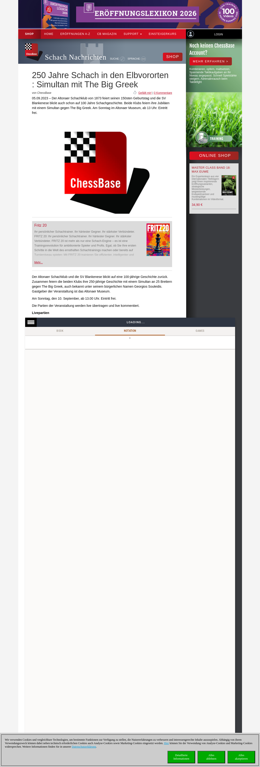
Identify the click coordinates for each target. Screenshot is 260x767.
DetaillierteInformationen (181, 757)
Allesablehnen (211, 757)
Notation (130, 330)
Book (60, 330)
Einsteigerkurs (162, 34)
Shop (29, 34)
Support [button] (133, 34)
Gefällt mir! (145, 92)
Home (49, 34)
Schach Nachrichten (76, 57)
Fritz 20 (40, 225)
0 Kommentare (163, 92)
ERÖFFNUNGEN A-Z (75, 34)
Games (200, 330)
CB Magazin (107, 34)
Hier (166, 743)
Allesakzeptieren (241, 757)
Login (218, 34)
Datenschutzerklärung (84, 746)
